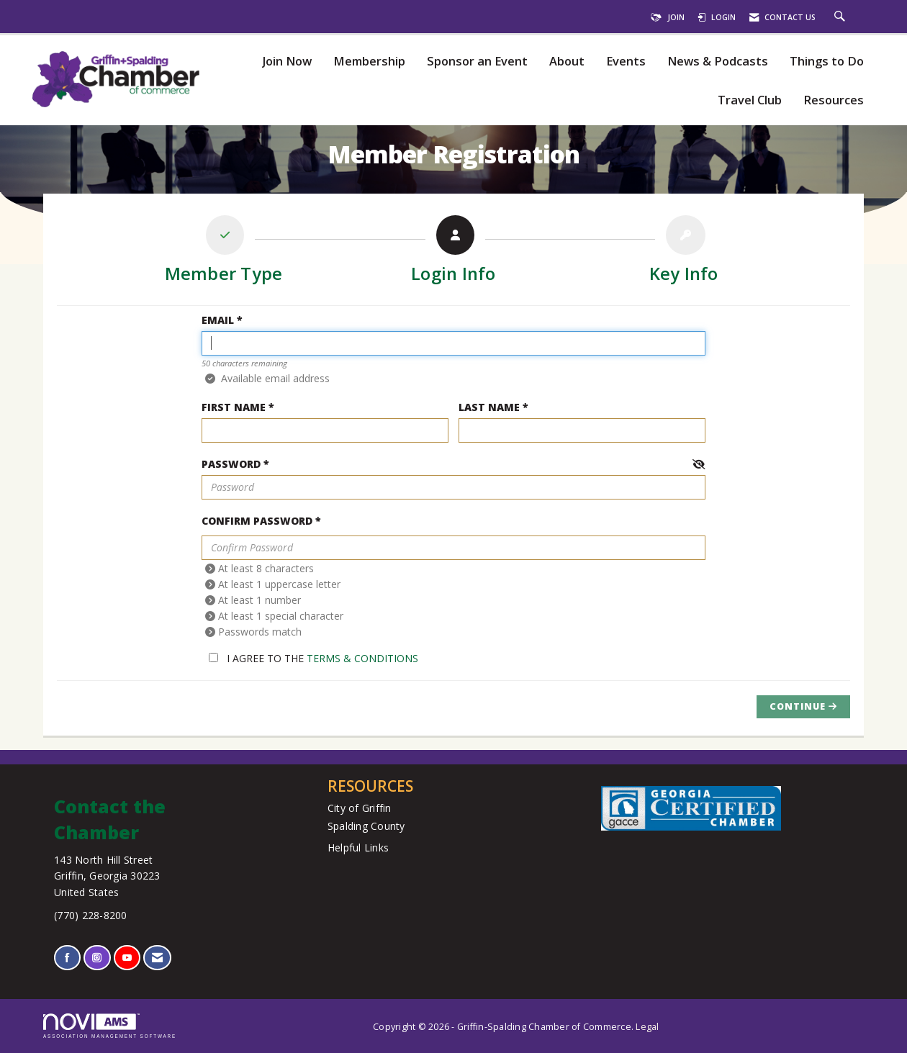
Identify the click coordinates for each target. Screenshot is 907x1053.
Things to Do (827, 61)
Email (218, 320)
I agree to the (313, 658)
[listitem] (224, 252)
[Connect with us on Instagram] (97, 957)
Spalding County (366, 826)
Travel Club (750, 100)
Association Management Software (109, 1026)
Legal (647, 1027)
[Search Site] (841, 17)
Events (626, 61)
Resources (833, 100)
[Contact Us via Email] (157, 957)
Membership (369, 61)
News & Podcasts (717, 61)
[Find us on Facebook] (67, 957)
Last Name (489, 407)
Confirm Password (257, 521)
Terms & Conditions (362, 658)
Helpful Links (358, 847)
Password (231, 464)
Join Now (287, 61)
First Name (234, 407)
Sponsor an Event (477, 61)
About (567, 61)
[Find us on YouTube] (127, 957)
